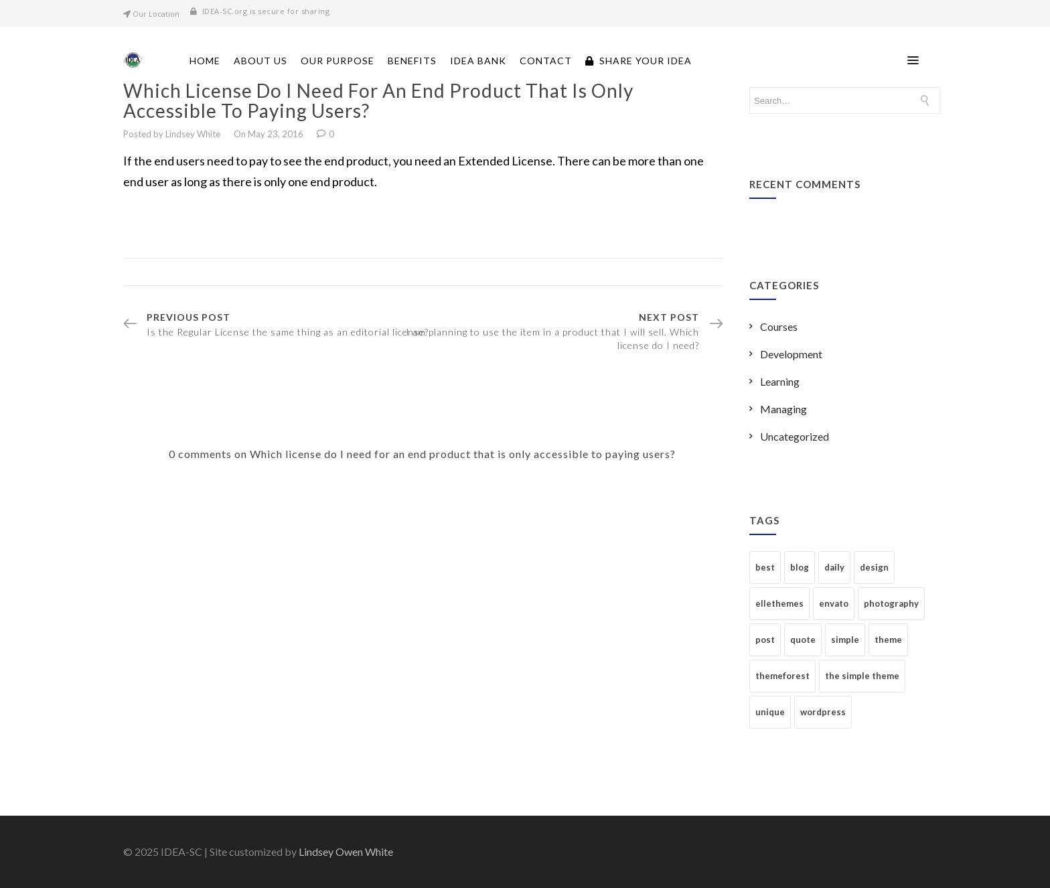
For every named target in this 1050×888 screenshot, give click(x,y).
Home (205, 60)
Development (791, 354)
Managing (783, 408)
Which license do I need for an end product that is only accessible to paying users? (378, 100)
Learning (780, 381)
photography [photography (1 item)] (891, 603)
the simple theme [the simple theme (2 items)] (862, 675)
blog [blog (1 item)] (799, 567)
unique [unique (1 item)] (770, 712)
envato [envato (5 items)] (833, 603)
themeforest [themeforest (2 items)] (782, 675)
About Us (260, 60)
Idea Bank (478, 60)
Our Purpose (337, 60)
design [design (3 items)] (874, 567)
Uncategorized (794, 436)
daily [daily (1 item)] (834, 567)
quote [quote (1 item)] (803, 639)
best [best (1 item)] (765, 567)
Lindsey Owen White (346, 851)
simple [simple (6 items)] (845, 639)
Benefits (412, 60)
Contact (546, 60)
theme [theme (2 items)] (888, 639)
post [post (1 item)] (765, 639)
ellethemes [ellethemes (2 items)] (779, 603)
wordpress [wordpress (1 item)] (823, 712)
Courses (779, 326)
